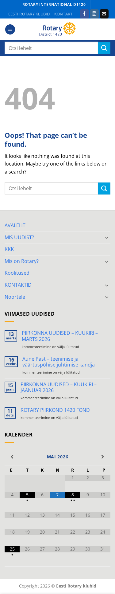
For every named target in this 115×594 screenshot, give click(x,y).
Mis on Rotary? (22, 261)
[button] (10, 29)
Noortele (15, 296)
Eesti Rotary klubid (29, 14)
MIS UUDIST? (19, 237)
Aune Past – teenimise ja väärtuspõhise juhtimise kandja (58, 362)
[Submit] (104, 48)
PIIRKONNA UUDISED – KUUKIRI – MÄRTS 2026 (60, 336)
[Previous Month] (12, 456)
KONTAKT (63, 14)
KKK (9, 249)
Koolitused (17, 272)
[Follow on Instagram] (94, 13)
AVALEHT (15, 225)
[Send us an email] (104, 13)
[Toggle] (106, 237)
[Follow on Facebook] (84, 13)
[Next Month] (102, 456)
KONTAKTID (18, 284)
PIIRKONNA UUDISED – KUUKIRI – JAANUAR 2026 (59, 387)
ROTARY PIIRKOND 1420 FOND (55, 410)
